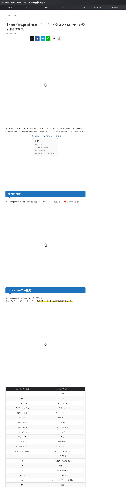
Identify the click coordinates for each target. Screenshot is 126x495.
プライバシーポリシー (98, 7)
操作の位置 (38, 144)
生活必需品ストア (37, 136)
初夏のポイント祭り (53, 136)
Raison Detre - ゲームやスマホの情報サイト (24, 2)
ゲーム (28, 7)
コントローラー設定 (41, 147)
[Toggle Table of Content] (52, 141)
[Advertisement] (25, 173)
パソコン (63, 7)
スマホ (45, 7)
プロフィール (80, 7)
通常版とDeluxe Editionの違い (44, 153)
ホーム (10, 7)
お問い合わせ (115, 7)
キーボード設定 (39, 150)
